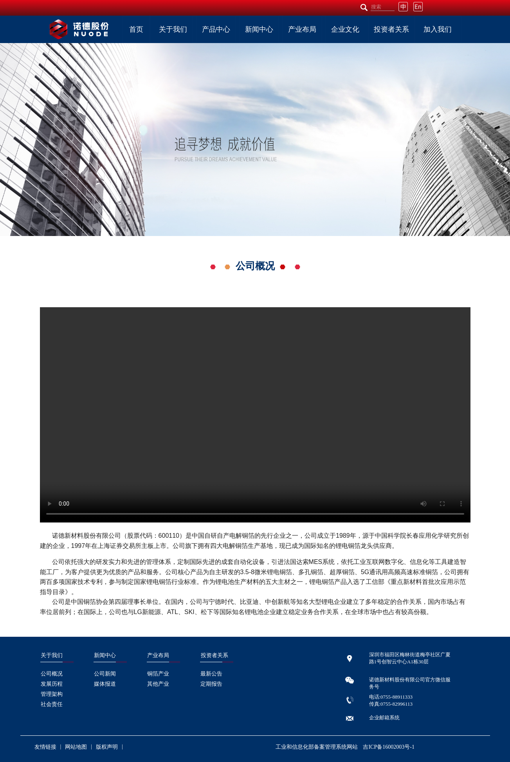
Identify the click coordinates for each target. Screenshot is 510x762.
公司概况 (52, 674)
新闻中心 (259, 29)
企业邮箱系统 (384, 718)
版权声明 (107, 747)
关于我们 (173, 29)
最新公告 (211, 674)
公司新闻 (105, 674)
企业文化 (345, 29)
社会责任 (52, 704)
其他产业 (158, 684)
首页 (136, 29)
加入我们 (437, 29)
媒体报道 (105, 684)
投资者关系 (391, 29)
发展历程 (52, 684)
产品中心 (216, 29)
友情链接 (45, 747)
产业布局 (302, 29)
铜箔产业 (158, 674)
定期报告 (211, 684)
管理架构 (52, 694)
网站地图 (76, 747)
